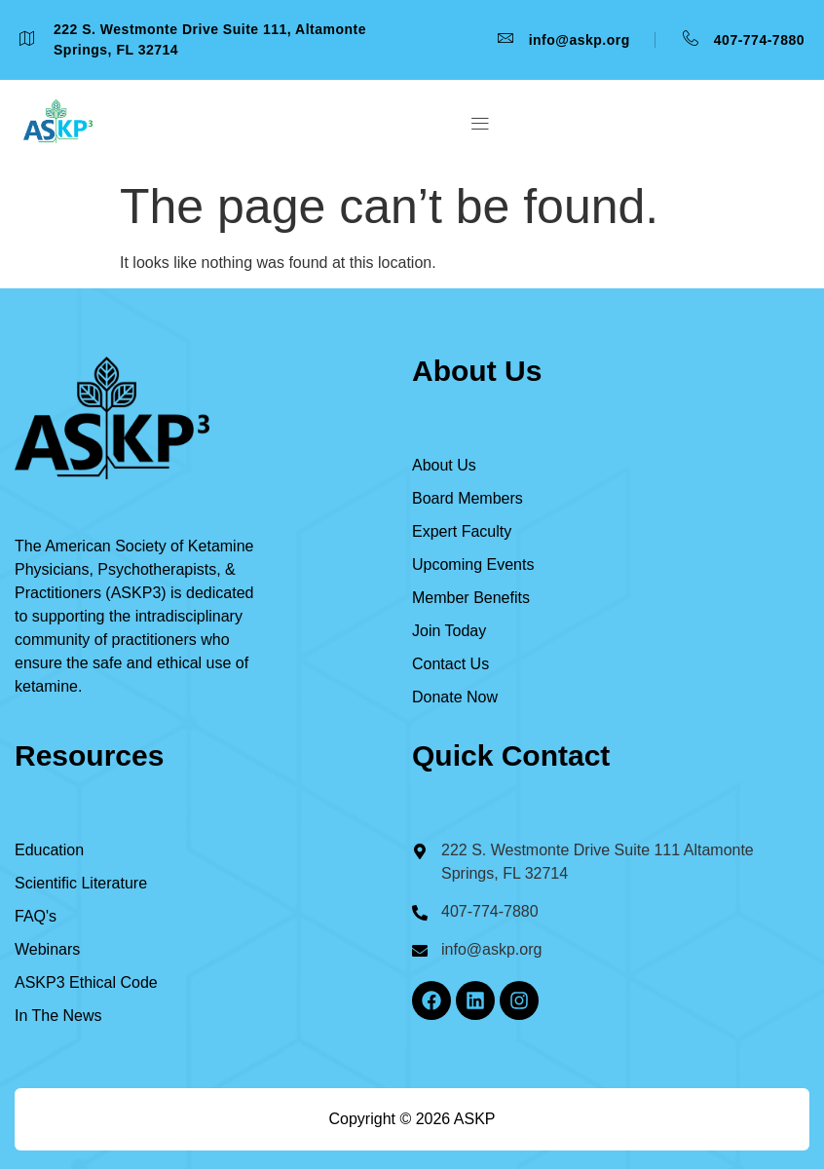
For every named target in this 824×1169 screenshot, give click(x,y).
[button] (480, 124)
